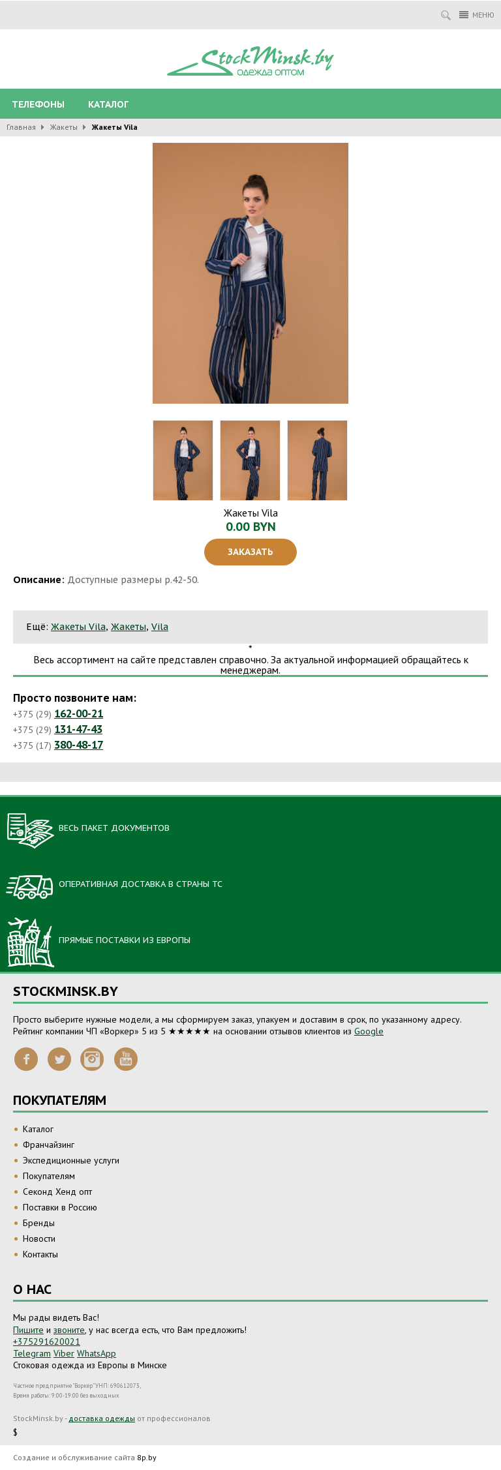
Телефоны (38, 104)
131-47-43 (78, 729)
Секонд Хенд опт (57, 1191)
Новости (39, 1238)
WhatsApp (96, 1353)
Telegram (32, 1353)
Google (369, 1031)
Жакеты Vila (78, 627)
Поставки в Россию (60, 1207)
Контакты (40, 1254)
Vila (159, 627)
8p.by (147, 1457)
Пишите (28, 1330)
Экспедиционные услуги (71, 1160)
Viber (63, 1353)
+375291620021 (46, 1341)
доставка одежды (101, 1418)
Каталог (108, 104)
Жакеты (64, 127)
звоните (69, 1330)
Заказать (250, 552)
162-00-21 (78, 713)
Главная (21, 127)
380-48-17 (78, 744)
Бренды (39, 1223)
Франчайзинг (48, 1144)
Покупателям (49, 1176)
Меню (476, 15)
